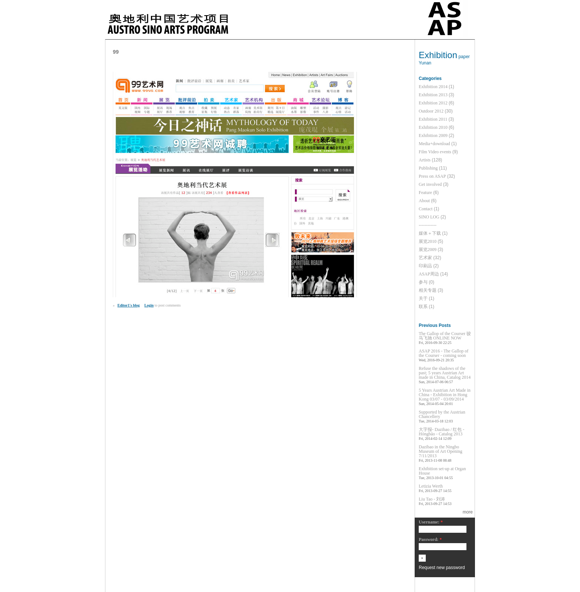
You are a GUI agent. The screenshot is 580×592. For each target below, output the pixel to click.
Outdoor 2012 (431, 111)
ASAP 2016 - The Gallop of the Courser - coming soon (443, 353)
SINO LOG (429, 217)
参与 (423, 282)
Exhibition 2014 (433, 86)
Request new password (442, 567)
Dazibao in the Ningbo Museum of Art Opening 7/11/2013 (440, 451)
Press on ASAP (432, 176)
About (424, 200)
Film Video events (435, 151)
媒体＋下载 (430, 233)
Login (149, 305)
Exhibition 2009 (433, 135)
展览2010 (427, 241)
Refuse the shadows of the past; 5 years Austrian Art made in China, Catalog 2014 (445, 373)
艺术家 (425, 257)
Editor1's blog (129, 305)
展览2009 (427, 249)
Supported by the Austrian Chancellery (442, 414)
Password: (430, 539)
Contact (425, 208)
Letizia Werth (431, 486)
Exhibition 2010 (433, 127)
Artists (425, 160)
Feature (425, 192)
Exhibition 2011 (433, 119)
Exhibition (438, 55)
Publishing (428, 168)
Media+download (434, 143)
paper (464, 56)
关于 (423, 298)
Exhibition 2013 (433, 94)
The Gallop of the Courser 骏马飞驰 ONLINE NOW (445, 336)
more (468, 512)
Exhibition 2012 (433, 103)
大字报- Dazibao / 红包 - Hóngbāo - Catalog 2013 (441, 432)
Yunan (425, 63)
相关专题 (427, 290)
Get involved (430, 184)
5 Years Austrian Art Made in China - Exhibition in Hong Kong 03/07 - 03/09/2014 (445, 395)
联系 (423, 306)
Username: (431, 522)
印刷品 (425, 265)
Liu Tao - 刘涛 (432, 499)
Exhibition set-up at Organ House (442, 471)
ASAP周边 (429, 274)
